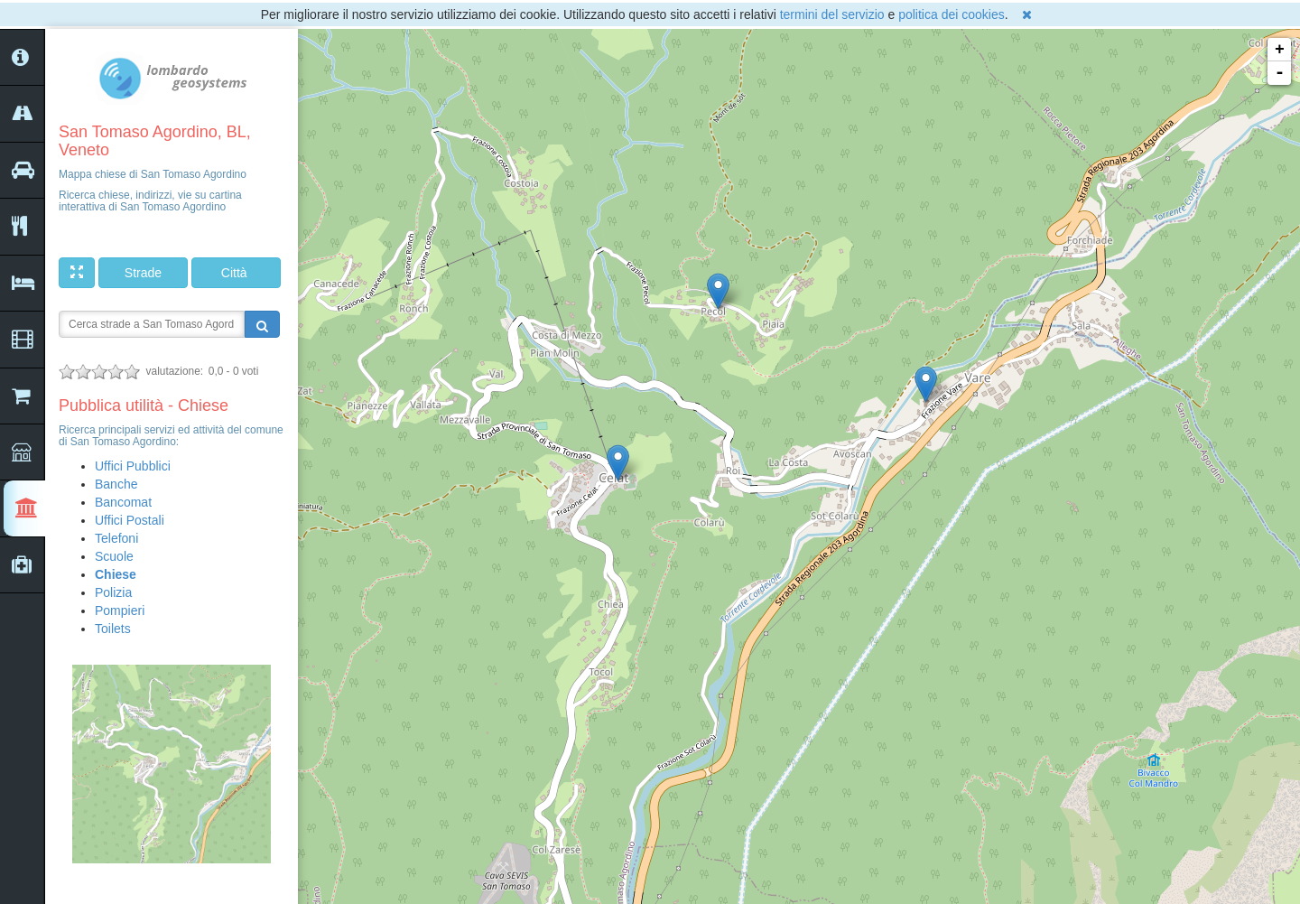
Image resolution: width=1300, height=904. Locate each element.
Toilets (113, 628)
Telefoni (116, 538)
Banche (116, 484)
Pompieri (119, 610)
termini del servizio (832, 14)
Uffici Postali (129, 520)
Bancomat (123, 502)
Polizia (113, 592)
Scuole (114, 556)
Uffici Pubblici (133, 466)
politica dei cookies (951, 14)
